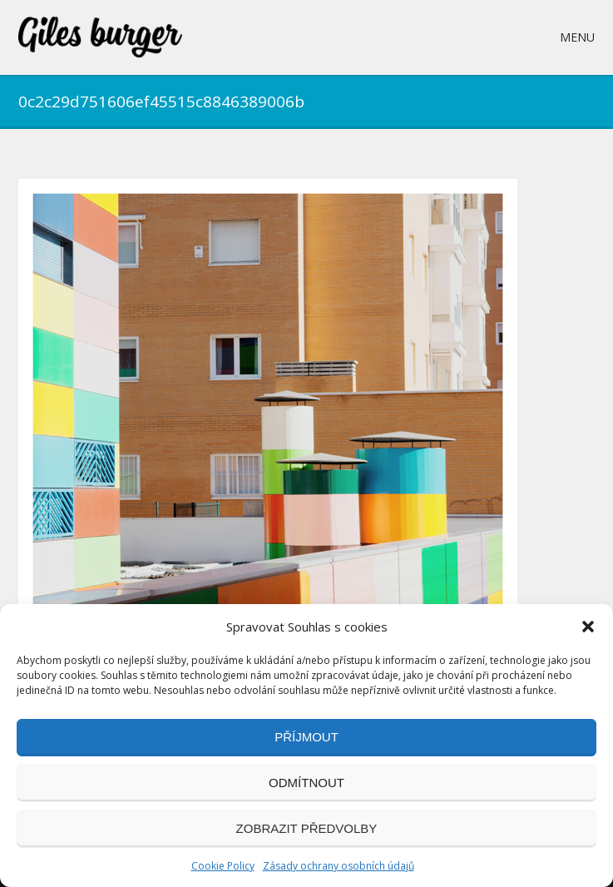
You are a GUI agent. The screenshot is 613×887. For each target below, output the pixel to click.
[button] (588, 626)
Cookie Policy (223, 866)
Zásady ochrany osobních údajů (338, 866)
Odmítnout (306, 783)
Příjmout (306, 737)
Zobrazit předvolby (307, 828)
